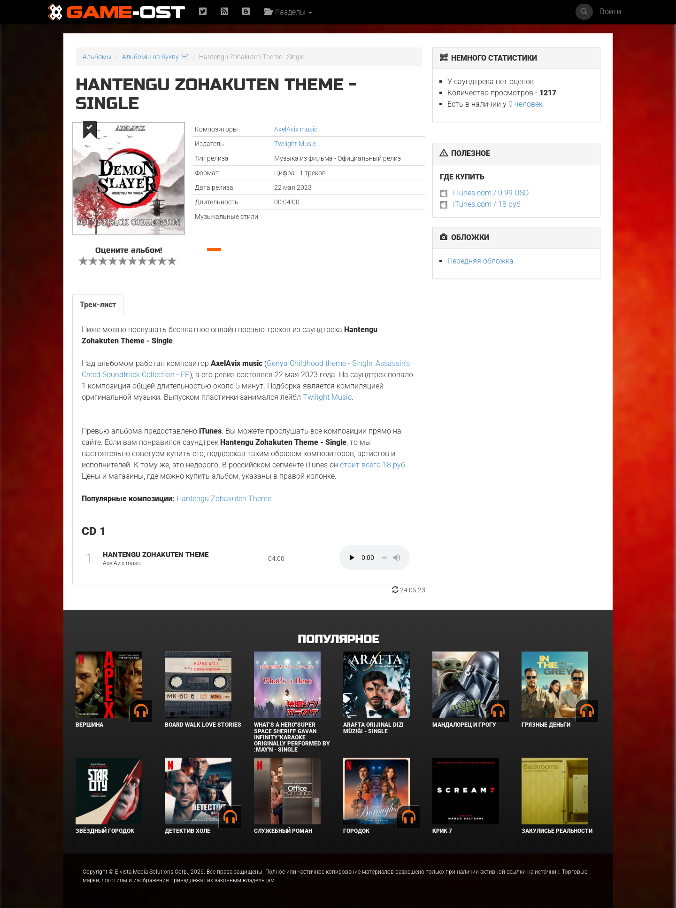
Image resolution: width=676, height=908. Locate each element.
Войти (610, 11)
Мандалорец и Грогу (464, 725)
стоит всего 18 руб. (373, 464)
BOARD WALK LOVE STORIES (203, 725)
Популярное (338, 639)
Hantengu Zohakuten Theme (224, 498)
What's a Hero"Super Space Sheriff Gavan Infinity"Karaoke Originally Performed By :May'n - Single (292, 737)
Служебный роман (283, 831)
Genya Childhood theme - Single (319, 363)
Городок (356, 831)
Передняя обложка (480, 260)
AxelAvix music (295, 129)
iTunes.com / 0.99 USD (491, 192)
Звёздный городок (105, 831)
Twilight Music (295, 143)
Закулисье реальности (557, 831)
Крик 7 (442, 831)
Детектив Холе (187, 831)
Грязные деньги (546, 725)
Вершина (89, 725)
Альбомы (97, 57)
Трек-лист (98, 304)
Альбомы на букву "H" (155, 57)
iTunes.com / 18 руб (487, 204)
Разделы (288, 12)
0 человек (525, 104)
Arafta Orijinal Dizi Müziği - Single (373, 728)
